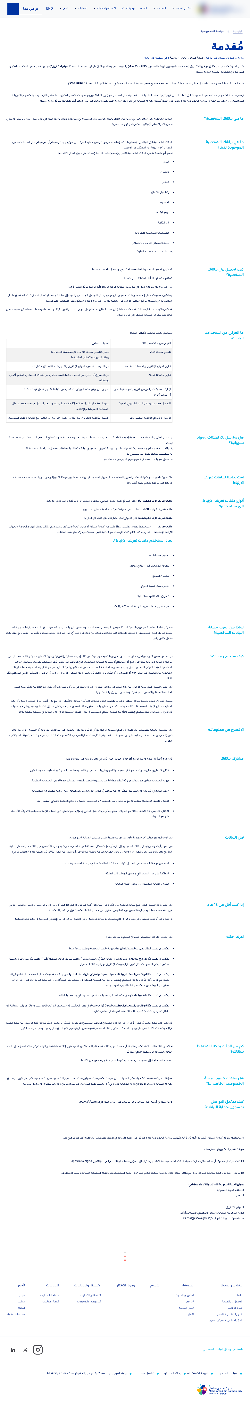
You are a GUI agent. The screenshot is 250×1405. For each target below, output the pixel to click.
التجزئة (21, 1308)
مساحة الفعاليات (49, 1295)
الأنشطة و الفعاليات (90, 1295)
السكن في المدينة (185, 1295)
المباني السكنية (186, 1308)
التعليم (155, 1286)
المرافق (190, 1302)
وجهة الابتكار (126, 1286)
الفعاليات (52, 1286)
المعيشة (188, 1286)
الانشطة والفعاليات (87, 1286)
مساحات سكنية (16, 1314)
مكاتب (21, 1302)
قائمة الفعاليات (51, 1302)
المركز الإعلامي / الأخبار (230, 1314)
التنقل (191, 1314)
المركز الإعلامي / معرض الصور (226, 1320)
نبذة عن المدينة (231, 1286)
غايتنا (240, 1295)
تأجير (21, 1286)
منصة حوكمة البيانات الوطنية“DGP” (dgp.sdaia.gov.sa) (213, 1218)
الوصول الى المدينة (232, 1302)
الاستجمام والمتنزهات (89, 1302)
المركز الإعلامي (235, 1308)
